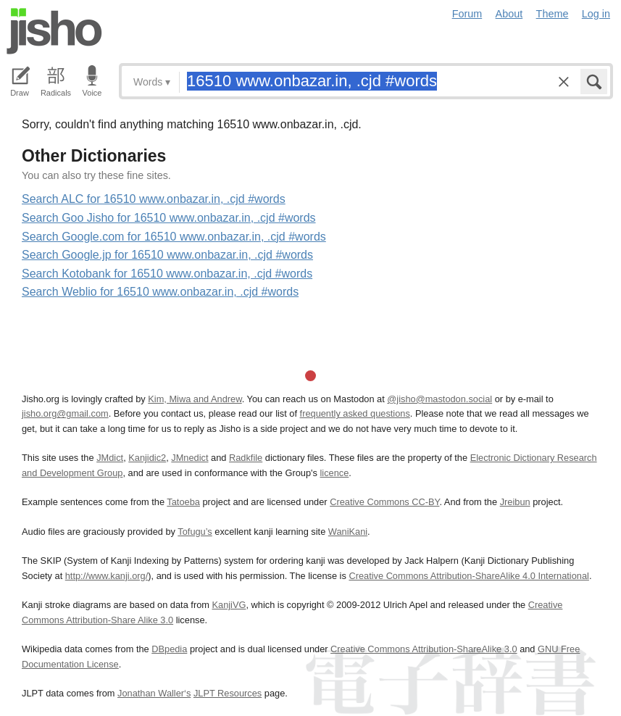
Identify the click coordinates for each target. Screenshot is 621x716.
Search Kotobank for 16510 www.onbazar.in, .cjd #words (167, 273)
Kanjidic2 (147, 457)
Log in (596, 14)
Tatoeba (183, 501)
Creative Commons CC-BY (384, 501)
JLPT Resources (227, 693)
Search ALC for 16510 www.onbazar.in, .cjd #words (154, 199)
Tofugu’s (195, 531)
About (509, 14)
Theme (552, 14)
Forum (467, 14)
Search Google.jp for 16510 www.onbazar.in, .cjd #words (167, 255)
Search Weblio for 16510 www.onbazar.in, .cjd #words (160, 292)
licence (334, 472)
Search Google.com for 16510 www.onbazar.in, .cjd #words (174, 236)
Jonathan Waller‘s (154, 693)
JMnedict (189, 457)
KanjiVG (229, 604)
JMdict (109, 457)
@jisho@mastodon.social (439, 399)
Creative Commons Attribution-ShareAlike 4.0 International (468, 575)
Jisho (54, 31)
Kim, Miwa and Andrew (194, 399)
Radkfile (245, 457)
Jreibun (515, 501)
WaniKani (347, 531)
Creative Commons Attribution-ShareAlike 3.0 (423, 649)
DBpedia (169, 649)
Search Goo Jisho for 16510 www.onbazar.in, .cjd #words (169, 218)
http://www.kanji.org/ (107, 575)
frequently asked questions (355, 413)
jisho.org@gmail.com (65, 413)
